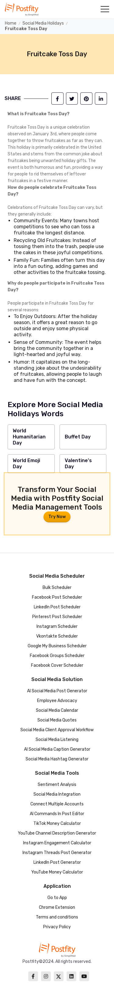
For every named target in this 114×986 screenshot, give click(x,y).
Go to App (57, 897)
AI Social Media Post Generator (57, 691)
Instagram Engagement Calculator (57, 843)
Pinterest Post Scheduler (57, 616)
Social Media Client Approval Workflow (57, 729)
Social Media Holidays (43, 23)
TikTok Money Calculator (57, 823)
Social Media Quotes (57, 720)
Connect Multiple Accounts (57, 804)
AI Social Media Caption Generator (57, 749)
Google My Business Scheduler (57, 646)
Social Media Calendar (57, 710)
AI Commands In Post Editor (57, 813)
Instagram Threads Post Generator (57, 852)
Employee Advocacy (57, 700)
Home (10, 23)
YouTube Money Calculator (57, 872)
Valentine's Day (78, 463)
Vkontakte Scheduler (57, 636)
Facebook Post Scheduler (57, 597)
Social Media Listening (57, 739)
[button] (104, 9)
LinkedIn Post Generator (57, 862)
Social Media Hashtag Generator (57, 759)
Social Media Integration (57, 794)
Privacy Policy (57, 926)
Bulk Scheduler (57, 587)
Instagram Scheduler (57, 626)
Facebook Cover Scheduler (57, 665)
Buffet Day (78, 437)
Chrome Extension (57, 907)
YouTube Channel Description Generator (57, 833)
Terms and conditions (57, 917)
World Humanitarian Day (29, 437)
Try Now (57, 516)
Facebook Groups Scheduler (57, 655)
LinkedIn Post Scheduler (57, 607)
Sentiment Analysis (57, 784)
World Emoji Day (26, 463)
